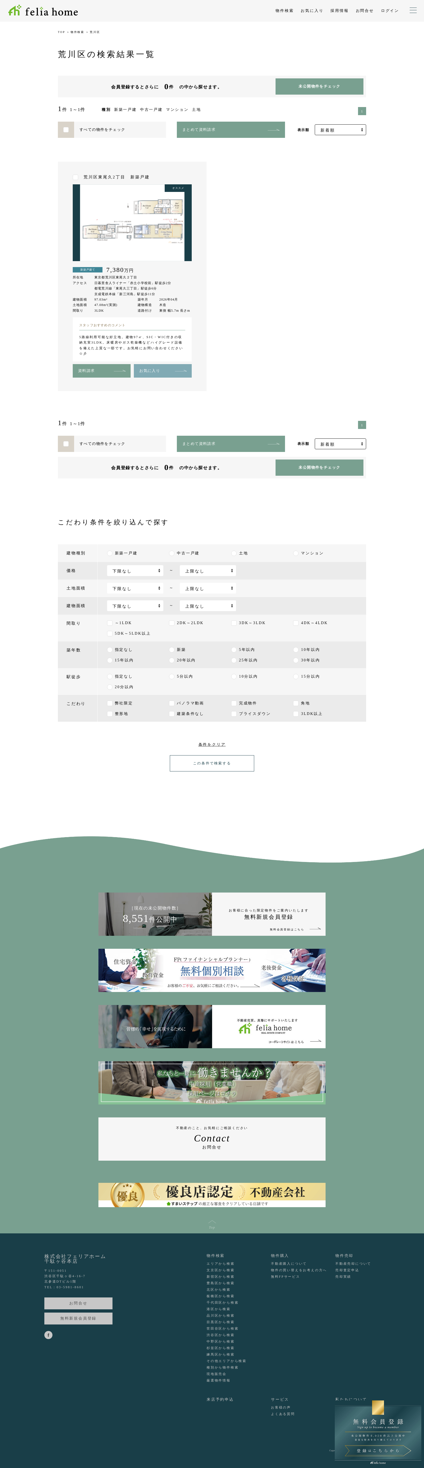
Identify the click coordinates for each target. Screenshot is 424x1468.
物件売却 (344, 1256)
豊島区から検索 (221, 1283)
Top (212, 1227)
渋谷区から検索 (221, 1335)
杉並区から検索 (221, 1348)
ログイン (390, 11)
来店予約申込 (220, 1399)
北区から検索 (219, 1289)
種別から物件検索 (223, 1367)
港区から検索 (219, 1309)
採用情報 (339, 11)
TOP (61, 32)
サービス (280, 1399)
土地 (196, 110)
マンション (177, 110)
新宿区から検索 (221, 1277)
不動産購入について (289, 1264)
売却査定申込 (347, 1270)
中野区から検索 (221, 1341)
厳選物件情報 (219, 1380)
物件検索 (285, 11)
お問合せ (365, 11)
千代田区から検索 (223, 1302)
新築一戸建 (125, 110)
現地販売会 (217, 1374)
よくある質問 (283, 1414)
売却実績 (343, 1277)
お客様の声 (281, 1407)
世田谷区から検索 (223, 1328)
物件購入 (280, 1256)
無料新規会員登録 (78, 1318)
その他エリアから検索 (227, 1361)
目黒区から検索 (221, 1322)
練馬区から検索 (221, 1354)
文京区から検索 (221, 1270)
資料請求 (86, 371)
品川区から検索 (221, 1315)
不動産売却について (353, 1264)
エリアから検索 (221, 1264)
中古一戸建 (151, 110)
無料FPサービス (285, 1277)
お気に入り (312, 11)
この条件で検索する (212, 763)
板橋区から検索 (221, 1296)
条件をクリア (212, 745)
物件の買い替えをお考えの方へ (299, 1270)
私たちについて (351, 1399)
